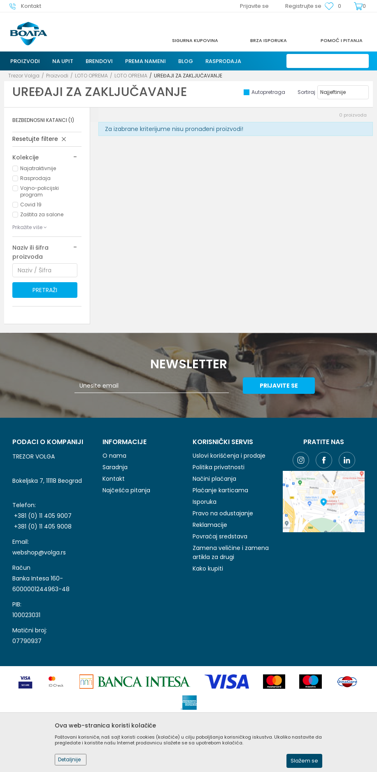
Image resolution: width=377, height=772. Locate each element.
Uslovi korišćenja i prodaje (229, 456)
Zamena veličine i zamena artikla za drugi (231, 552)
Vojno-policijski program (39, 191)
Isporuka (204, 502)
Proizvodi (57, 75)
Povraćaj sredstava (220, 536)
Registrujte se (303, 6)
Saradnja (115, 467)
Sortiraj (306, 92)
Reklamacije (210, 525)
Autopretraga (268, 92)
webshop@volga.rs (39, 552)
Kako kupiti (208, 568)
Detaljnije (69, 759)
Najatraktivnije (38, 168)
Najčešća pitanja (126, 490)
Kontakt (113, 479)
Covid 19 (31, 204)
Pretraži (45, 290)
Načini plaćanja (214, 479)
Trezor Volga (24, 75)
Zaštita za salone (41, 214)
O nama (114, 456)
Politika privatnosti (218, 467)
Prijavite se (279, 385)
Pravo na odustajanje (223, 513)
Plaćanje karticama (220, 490)
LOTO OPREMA (91, 75)
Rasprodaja (35, 178)
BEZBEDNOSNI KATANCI (43, 120)
